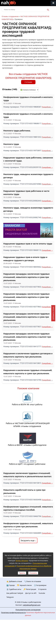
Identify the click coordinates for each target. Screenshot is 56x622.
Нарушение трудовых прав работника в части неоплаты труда (26, 193)
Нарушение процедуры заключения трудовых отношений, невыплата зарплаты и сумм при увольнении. (26, 277)
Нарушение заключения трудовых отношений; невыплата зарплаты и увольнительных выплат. (27, 475)
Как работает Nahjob (15, 593)
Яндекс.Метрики (22, 560)
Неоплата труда (11, 144)
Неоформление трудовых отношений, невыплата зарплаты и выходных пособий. (28, 508)
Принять (22, 573)
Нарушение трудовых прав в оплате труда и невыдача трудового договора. (25, 259)
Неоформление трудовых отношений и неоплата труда (28, 99)
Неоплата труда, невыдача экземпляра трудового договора (28, 176)
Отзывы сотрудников (10, 16)
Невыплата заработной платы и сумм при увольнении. (24, 491)
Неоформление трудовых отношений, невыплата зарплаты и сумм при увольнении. (28, 525)
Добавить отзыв (53, 313)
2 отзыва (28, 82)
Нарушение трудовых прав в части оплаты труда (27, 243)
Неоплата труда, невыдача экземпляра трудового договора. (28, 209)
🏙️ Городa (11, 585)
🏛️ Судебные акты (14, 589)
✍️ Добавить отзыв (14, 581)
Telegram (10, 597)
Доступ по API (30, 593)
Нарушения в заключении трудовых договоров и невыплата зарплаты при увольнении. (27, 355)
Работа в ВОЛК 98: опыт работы (27, 404)
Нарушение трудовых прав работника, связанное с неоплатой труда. (28, 159)
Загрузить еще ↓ (28, 540)
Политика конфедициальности (13, 612)
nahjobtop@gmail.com (31, 605)
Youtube (42, 593)
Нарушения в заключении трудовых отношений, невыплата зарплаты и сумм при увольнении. (27, 372)
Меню (53, 3)
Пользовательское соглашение (28, 609)
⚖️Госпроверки (40, 585)
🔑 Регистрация (29, 589)
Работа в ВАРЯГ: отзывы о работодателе (27, 445)
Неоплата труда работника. (17, 130)
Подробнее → (47, 107)
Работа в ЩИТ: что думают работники (27, 464)
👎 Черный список (24, 585)
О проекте (42, 589)
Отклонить (33, 573)
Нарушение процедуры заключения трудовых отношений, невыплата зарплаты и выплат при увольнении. (27, 336)
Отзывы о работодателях (31, 602)
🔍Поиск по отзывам (32, 581)
